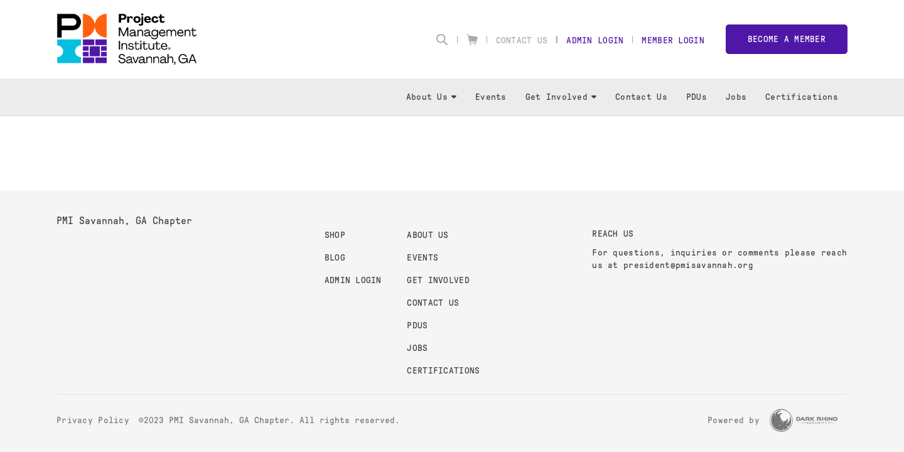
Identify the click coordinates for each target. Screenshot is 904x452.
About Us (431, 97)
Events (491, 97)
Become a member (787, 39)
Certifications (801, 97)
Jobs (736, 97)
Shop (335, 235)
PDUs (696, 97)
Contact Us (522, 40)
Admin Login (594, 40)
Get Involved (560, 97)
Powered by (734, 420)
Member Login (673, 40)
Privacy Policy (92, 420)
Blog (335, 257)
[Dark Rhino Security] (803, 420)
